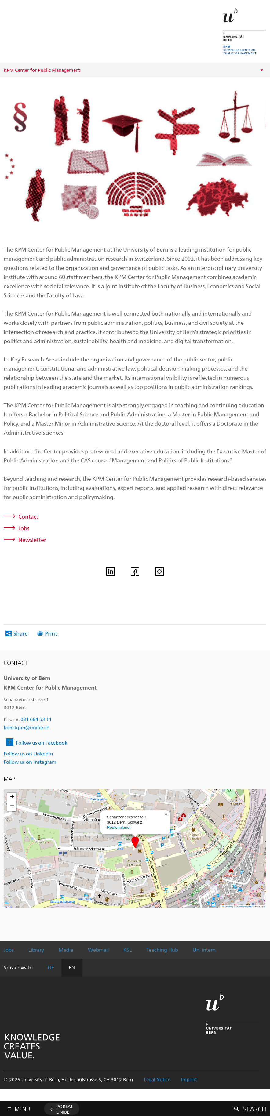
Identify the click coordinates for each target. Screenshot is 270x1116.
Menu (22, 1108)
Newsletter (32, 539)
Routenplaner (119, 827)
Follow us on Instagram (30, 762)
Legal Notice (157, 1079)
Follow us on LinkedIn (28, 753)
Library (36, 949)
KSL (127, 949)
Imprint (189, 1079)
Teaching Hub (162, 949)
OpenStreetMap (244, 906)
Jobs (23, 528)
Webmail (98, 949)
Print (51, 633)
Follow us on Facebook (42, 742)
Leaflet (227, 906)
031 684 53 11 (36, 719)
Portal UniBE (64, 1109)
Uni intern (204, 949)
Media (66, 949)
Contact (28, 516)
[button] (135, 842)
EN (72, 967)
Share (20, 633)
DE (51, 967)
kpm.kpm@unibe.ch (26, 727)
